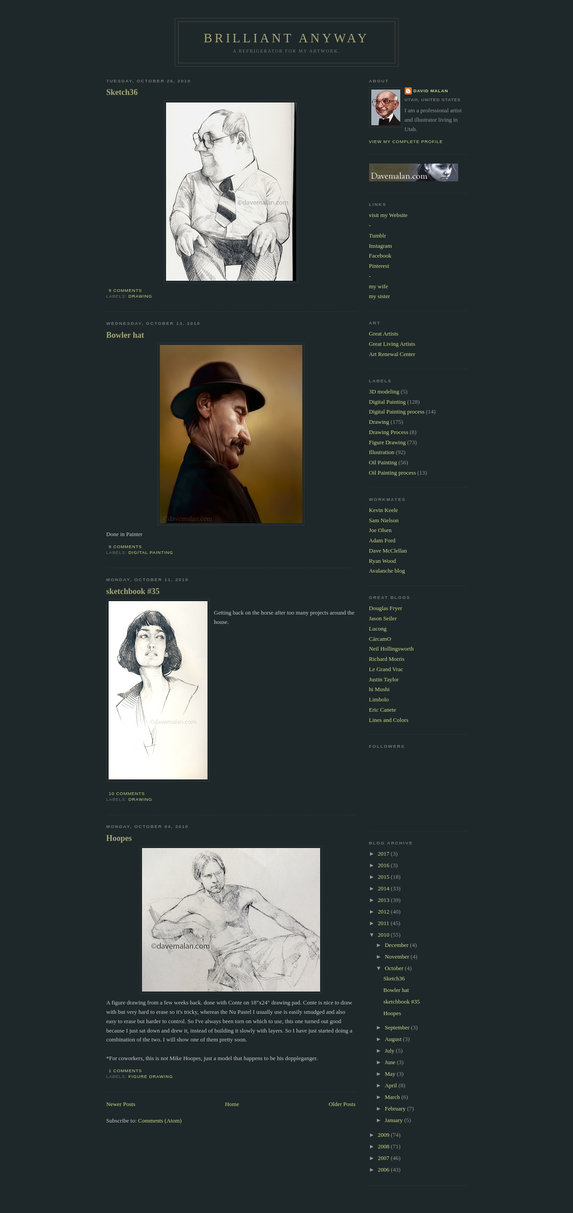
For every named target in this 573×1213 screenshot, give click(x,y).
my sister (379, 296)
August (394, 1039)
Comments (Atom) (160, 1120)
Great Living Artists (392, 343)
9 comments (125, 290)
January (394, 1120)
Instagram (380, 245)
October (395, 968)
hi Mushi (379, 689)
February (396, 1108)
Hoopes (119, 838)
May (391, 1073)
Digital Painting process (397, 411)
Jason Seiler (383, 618)
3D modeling (384, 391)
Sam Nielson (384, 520)
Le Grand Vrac (386, 669)
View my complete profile (406, 141)
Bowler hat (125, 335)
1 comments (125, 1070)
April (391, 1085)
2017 (384, 853)
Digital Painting (151, 552)
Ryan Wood (382, 560)
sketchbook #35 (133, 591)
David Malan (431, 90)
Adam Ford (382, 540)
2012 (384, 911)
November (397, 956)
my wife (378, 286)
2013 (384, 900)
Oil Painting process (392, 472)
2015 (384, 876)
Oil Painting (383, 462)
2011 (384, 923)
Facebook (380, 255)
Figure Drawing (151, 1076)
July (390, 1050)
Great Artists (383, 333)
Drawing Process (388, 432)
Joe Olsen (380, 530)
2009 (384, 1134)
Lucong (378, 628)
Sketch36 (122, 92)
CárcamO (380, 638)
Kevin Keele (383, 510)
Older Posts (342, 1104)
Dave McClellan (388, 550)
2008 (384, 1146)
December (397, 945)
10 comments (127, 793)
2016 (384, 865)
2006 (384, 1169)
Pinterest (379, 265)
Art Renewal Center (392, 354)
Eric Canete (382, 709)
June (391, 1062)
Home (232, 1104)
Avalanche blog (387, 570)
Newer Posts (120, 1104)
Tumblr (377, 235)
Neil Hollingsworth (391, 648)
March (393, 1097)
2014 (384, 888)
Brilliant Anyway (287, 38)
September (398, 1027)
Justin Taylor (384, 679)
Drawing (141, 296)
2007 (384, 1158)
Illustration (381, 452)
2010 (384, 934)
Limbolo (379, 699)
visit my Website (388, 215)
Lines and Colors (389, 720)
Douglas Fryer (385, 608)
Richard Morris (387, 659)
